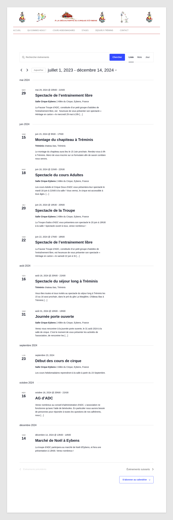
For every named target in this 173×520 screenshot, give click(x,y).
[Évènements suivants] (27, 70)
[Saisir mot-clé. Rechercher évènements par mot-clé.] (65, 57)
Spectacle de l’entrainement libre (64, 95)
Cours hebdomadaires (64, 30)
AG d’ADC (44, 398)
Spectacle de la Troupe (55, 210)
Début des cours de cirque (58, 361)
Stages (85, 30)
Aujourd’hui (38, 70)
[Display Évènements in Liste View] (131, 57)
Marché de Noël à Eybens (57, 440)
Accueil (17, 30)
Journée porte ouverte (54, 316)
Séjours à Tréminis (104, 30)
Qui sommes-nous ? (36, 30)
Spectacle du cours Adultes (59, 175)
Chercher (117, 57)
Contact (124, 30)
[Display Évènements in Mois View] (139, 57)
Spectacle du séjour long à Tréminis (66, 281)
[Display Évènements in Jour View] (147, 57)
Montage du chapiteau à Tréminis (64, 140)
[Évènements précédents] (21, 70)
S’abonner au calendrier (135, 479)
